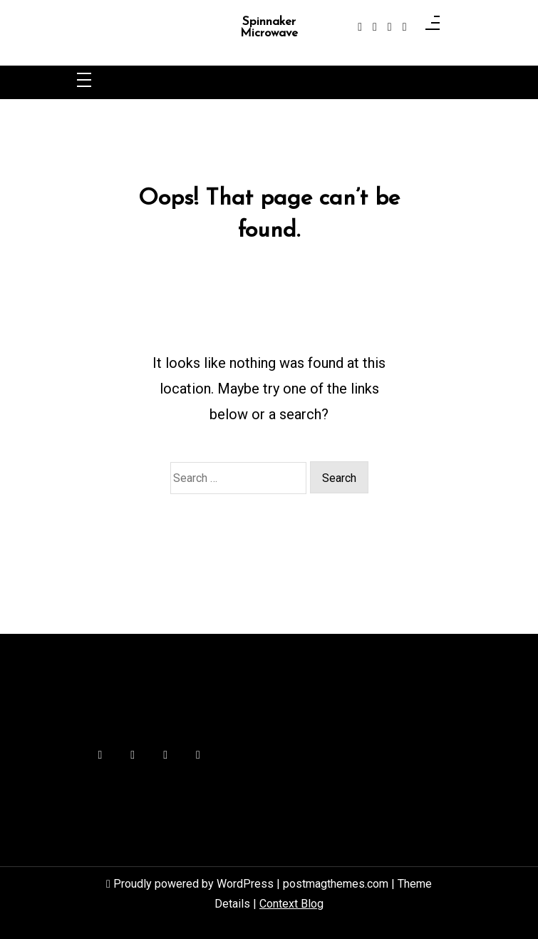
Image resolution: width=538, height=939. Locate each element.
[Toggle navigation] (84, 81)
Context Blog (291, 903)
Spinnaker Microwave (269, 28)
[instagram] (375, 27)
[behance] (405, 27)
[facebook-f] (360, 27)
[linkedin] (390, 27)
